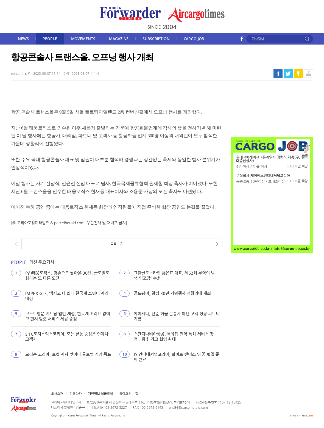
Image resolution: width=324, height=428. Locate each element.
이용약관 (75, 394)
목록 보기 (116, 244)
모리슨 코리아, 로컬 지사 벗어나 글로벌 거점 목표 (68, 354)
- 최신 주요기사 (32, 262)
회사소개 (57, 394)
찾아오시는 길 (128, 394)
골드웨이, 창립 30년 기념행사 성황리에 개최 (172, 293)
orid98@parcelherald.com (188, 407)
